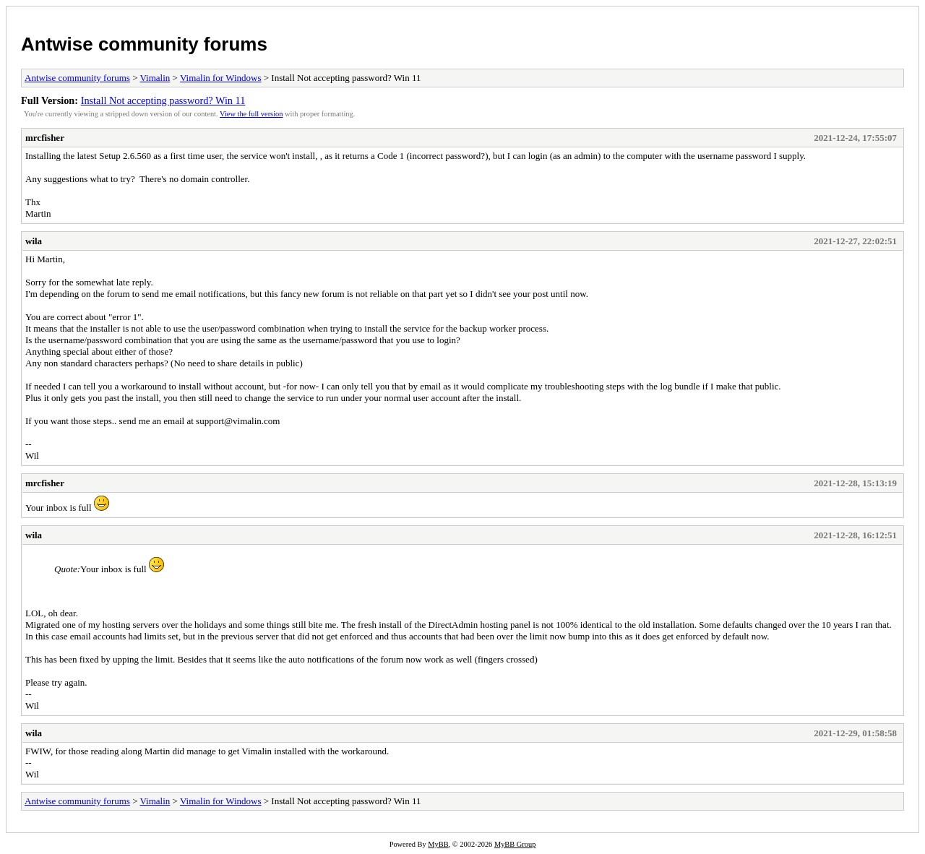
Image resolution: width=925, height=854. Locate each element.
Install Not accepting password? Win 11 (163, 100)
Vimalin (155, 77)
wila (33, 241)
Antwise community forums (144, 44)
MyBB (438, 844)
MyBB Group (514, 844)
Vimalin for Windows (221, 77)
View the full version (251, 114)
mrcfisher (44, 137)
